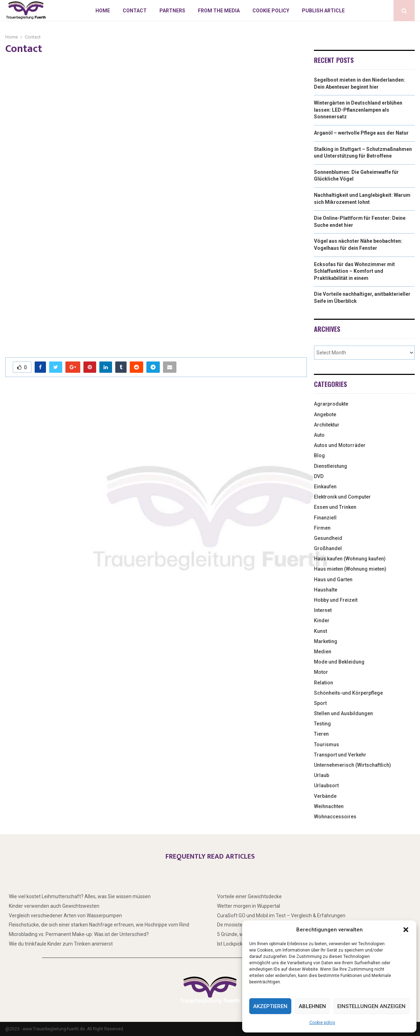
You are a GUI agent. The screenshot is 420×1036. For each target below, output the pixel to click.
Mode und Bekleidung (339, 662)
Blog (319, 455)
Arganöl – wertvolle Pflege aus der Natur (361, 133)
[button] (405, 929)
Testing (322, 723)
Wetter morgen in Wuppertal (248, 906)
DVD (318, 476)
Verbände (325, 796)
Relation (323, 682)
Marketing (325, 641)
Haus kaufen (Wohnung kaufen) (350, 558)
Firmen (322, 528)
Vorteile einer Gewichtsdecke (249, 896)
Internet (323, 610)
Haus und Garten (333, 579)
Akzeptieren (270, 1006)
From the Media (219, 10)
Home (102, 10)
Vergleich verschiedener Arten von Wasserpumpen (65, 915)
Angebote (325, 414)
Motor (321, 672)
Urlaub (321, 775)
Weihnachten (329, 806)
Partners (172, 10)
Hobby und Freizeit (335, 600)
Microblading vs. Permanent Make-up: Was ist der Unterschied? (79, 934)
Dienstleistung (330, 466)
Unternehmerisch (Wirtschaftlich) (352, 765)
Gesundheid (328, 538)
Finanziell (325, 517)
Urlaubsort (326, 785)
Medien (322, 651)
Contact (135, 10)
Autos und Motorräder (340, 445)
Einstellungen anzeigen (371, 1006)
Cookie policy (322, 1022)
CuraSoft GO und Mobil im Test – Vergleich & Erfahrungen (281, 915)
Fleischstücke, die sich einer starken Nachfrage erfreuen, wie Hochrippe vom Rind (99, 925)
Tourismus (326, 744)
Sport (320, 703)
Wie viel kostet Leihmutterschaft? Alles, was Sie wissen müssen (80, 896)
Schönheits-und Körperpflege (348, 693)
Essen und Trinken (335, 507)
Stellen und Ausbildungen (343, 713)
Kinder (321, 620)
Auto (319, 435)
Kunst (320, 631)
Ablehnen (312, 1006)
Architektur (326, 425)
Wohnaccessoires (335, 816)
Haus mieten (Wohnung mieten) (350, 569)
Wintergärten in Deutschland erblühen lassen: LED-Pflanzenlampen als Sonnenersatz (358, 109)
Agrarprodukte (331, 404)
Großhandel (328, 548)
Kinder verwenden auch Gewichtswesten (54, 906)
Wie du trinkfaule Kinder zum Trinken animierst (61, 944)
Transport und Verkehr (340, 755)
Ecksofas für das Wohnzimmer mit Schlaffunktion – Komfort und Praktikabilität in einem (354, 271)
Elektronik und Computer (342, 497)
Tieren (321, 734)
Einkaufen (325, 486)
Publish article (323, 10)
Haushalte (325, 590)
